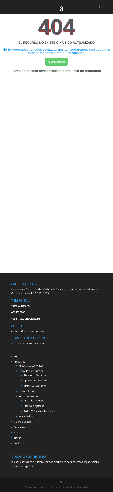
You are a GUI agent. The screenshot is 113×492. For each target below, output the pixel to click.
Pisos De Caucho (28, 396)
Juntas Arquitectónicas (31, 365)
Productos (19, 361)
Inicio (17, 356)
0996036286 (18, 312)
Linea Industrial (27, 391)
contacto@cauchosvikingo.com (28, 331)
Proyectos (19, 427)
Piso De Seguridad (34, 405)
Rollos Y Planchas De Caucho (40, 411)
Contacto (19, 443)
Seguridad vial (26, 416)
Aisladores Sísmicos (35, 375)
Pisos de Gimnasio (34, 400)
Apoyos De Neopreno (36, 380)
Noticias (18, 432)
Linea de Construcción (31, 371)
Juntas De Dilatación (35, 385)
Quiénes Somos (22, 421)
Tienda (17, 437)
